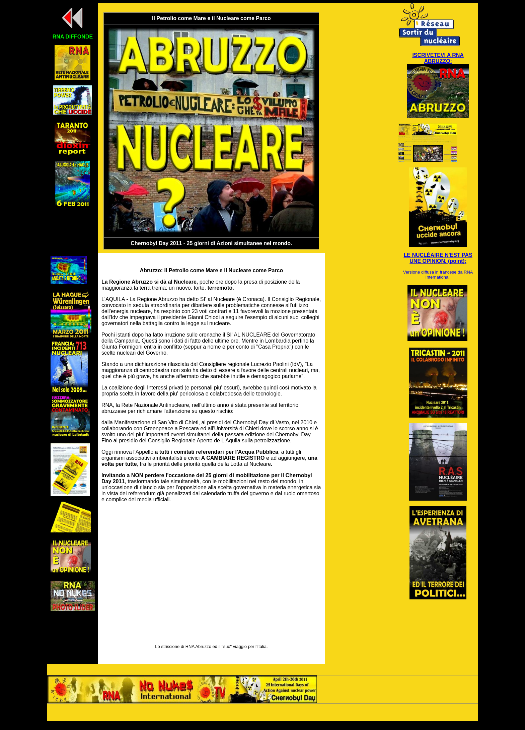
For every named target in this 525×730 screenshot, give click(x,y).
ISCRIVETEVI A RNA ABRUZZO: (438, 58)
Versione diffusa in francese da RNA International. (438, 275)
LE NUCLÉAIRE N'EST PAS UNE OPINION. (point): (437, 258)
